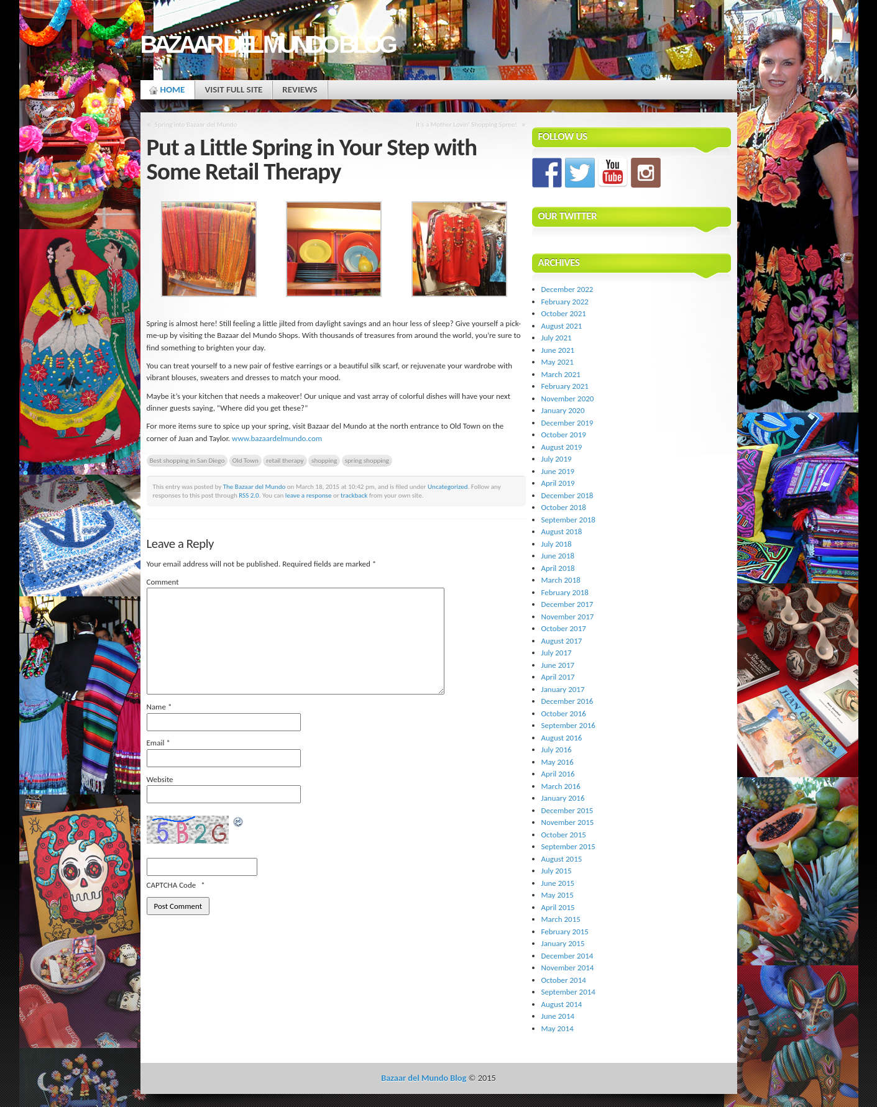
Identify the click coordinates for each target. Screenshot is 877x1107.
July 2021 (556, 337)
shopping (324, 460)
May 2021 (557, 362)
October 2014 (563, 980)
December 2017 (567, 604)
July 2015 (556, 870)
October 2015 (563, 834)
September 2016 (568, 725)
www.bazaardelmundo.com (277, 438)
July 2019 (556, 458)
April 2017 (558, 676)
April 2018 (558, 568)
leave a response (308, 495)
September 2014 (568, 991)
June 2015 (558, 883)
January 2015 (563, 943)
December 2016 (567, 701)
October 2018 (563, 507)
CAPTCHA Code (171, 885)
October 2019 (563, 434)
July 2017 (556, 652)
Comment (163, 581)
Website (160, 779)
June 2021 (558, 350)
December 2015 (567, 810)
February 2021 (565, 386)
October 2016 (563, 713)
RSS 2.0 (249, 495)
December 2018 (567, 495)
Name (159, 706)
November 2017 (567, 616)
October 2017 (563, 628)
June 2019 (558, 471)
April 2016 (558, 773)
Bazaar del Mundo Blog (267, 44)
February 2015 (565, 931)
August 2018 (561, 531)
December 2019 (567, 422)
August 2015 (561, 858)
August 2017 (561, 640)
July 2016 (556, 749)
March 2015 (561, 919)
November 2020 (567, 398)
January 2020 (563, 410)
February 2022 (565, 301)
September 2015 (568, 846)
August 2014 (561, 1004)
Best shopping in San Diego (187, 460)
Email (158, 742)
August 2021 (561, 325)
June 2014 (558, 1016)
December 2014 (567, 955)
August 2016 (561, 737)
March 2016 (561, 786)
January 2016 (563, 798)
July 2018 (556, 544)
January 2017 (563, 689)
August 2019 (561, 447)
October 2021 (563, 313)
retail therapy (284, 460)
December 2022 (567, 289)
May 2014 (557, 1028)
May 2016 (557, 762)
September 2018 (568, 519)
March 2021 (561, 374)
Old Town (245, 460)
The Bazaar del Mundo (254, 486)
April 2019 (558, 483)
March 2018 (561, 580)
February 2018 (565, 592)
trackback (354, 495)
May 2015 (557, 895)
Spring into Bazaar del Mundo (196, 124)
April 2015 (558, 907)
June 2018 (558, 555)
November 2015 (567, 822)
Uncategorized (448, 486)
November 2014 (567, 967)
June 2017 (558, 665)
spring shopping (367, 460)
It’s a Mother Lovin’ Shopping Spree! (466, 124)
